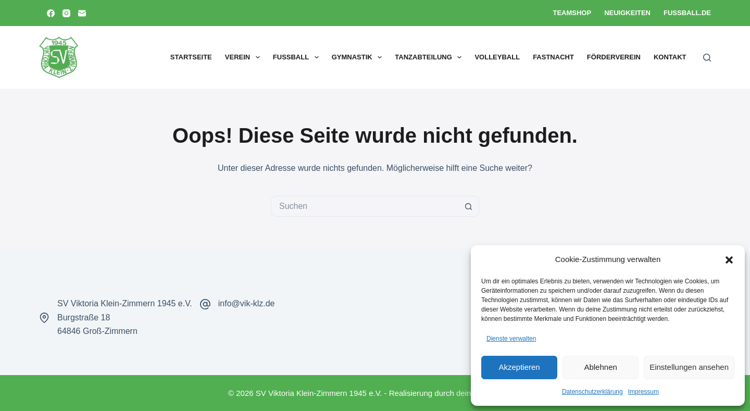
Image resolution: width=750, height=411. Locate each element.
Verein (244, 57)
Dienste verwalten (511, 338)
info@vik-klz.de (246, 303)
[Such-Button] (468, 206)
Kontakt (670, 57)
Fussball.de (687, 13)
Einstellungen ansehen (689, 367)
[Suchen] (707, 57)
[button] (729, 260)
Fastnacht (553, 57)
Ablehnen (600, 367)
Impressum (643, 391)
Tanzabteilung (430, 57)
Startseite (191, 57)
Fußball (298, 57)
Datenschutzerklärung (592, 391)
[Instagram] (66, 13)
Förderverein (614, 57)
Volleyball (497, 57)
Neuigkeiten (627, 13)
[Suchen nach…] (364, 206)
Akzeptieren (519, 367)
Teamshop (572, 13)
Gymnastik (359, 57)
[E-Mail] (82, 13)
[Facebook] (51, 13)
